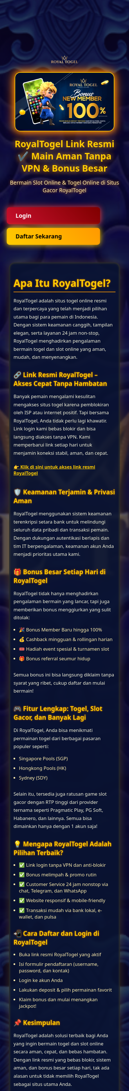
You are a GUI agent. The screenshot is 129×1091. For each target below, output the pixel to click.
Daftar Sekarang (38, 236)
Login (23, 216)
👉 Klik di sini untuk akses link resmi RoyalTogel (54, 470)
